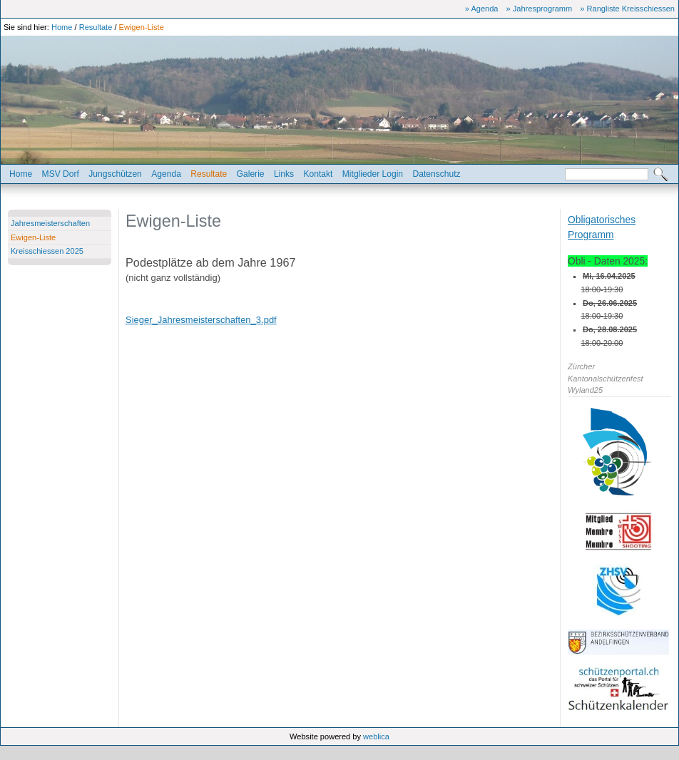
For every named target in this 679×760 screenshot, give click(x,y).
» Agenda (482, 8)
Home (61, 27)
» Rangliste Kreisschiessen (627, 8)
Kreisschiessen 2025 (47, 251)
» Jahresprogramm (539, 8)
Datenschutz (436, 174)
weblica (376, 736)
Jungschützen (115, 174)
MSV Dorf (60, 174)
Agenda (166, 174)
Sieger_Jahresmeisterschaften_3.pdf (201, 319)
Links (284, 174)
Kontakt (317, 174)
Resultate (96, 27)
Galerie (251, 174)
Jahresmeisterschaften (50, 223)
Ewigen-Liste (141, 27)
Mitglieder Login (372, 174)
